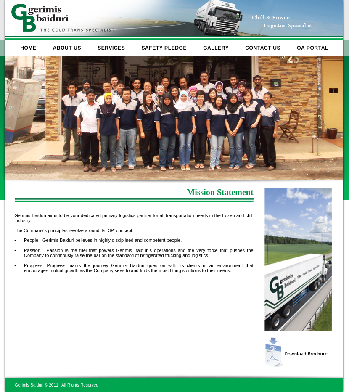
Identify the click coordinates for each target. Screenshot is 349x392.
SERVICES (111, 48)
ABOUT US (67, 48)
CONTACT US (262, 48)
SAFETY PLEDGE (164, 48)
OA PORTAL (312, 48)
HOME (28, 48)
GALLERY (216, 48)
